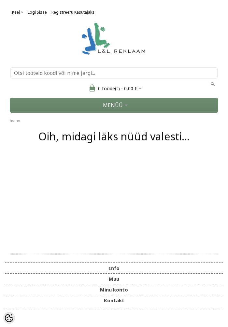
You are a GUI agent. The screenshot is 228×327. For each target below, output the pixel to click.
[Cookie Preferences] (9, 318)
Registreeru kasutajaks (72, 12)
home (15, 120)
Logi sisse (37, 12)
